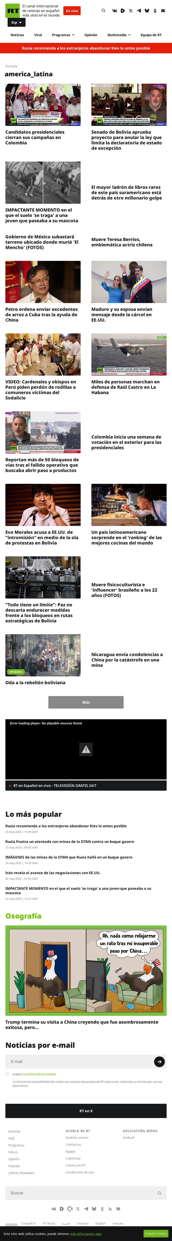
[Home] (12, 11)
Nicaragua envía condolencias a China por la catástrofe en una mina (127, 659)
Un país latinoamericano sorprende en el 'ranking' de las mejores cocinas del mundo (126, 537)
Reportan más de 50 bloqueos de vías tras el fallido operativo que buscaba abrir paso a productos (42, 465)
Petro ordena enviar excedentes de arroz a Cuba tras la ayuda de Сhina (41, 314)
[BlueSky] (146, 10)
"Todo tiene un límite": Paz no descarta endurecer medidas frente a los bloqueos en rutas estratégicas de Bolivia (39, 613)
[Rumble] (122, 10)
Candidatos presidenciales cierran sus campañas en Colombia (34, 137)
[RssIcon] (110, 1208)
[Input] (86, 1061)
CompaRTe (28, 1223)
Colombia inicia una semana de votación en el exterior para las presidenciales (126, 442)
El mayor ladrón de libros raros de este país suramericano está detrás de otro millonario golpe (126, 192)
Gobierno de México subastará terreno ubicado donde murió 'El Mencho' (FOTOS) (41, 242)
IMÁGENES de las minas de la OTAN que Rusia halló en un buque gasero (68, 857)
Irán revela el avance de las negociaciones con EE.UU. (53, 872)
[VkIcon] (114, 10)
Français (118, 1223)
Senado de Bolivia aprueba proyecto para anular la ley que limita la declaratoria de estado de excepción (126, 140)
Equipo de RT (151, 35)
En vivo (72, 10)
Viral (38, 35)
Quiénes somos (77, 1137)
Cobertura (73, 1158)
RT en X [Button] (86, 1110)
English (100, 1223)
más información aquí (85, 1233)
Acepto (34, 1074)
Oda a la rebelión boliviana (35, 683)
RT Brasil (49, 1223)
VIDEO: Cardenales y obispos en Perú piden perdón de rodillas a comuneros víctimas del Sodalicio (40, 390)
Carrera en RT (76, 1165)
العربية (66, 1223)
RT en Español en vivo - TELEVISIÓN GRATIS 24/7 (54, 785)
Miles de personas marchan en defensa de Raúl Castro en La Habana (125, 387)
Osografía (23, 916)
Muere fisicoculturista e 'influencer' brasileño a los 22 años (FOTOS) (124, 590)
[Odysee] (69, 1208)
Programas (63, 35)
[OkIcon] (155, 10)
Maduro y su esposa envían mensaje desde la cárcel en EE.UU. (121, 314)
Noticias (17, 35)
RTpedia (14, 1166)
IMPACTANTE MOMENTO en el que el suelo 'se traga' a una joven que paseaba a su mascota (41, 215)
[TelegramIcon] (138, 10)
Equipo (70, 1151)
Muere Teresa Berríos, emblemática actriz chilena (122, 242)
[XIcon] (130, 10)
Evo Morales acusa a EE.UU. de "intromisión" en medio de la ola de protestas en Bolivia (41, 537)
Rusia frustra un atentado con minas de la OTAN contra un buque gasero (69, 841)
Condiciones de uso (80, 1172)
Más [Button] (86, 702)
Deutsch (82, 1223)
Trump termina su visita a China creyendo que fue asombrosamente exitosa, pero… (81, 1024)
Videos (13, 1152)
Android (128, 1137)
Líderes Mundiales (21, 1172)
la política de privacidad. (39, 1074)
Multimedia (119, 35)
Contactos (73, 1144)
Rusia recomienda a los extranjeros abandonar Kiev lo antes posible (86, 48)
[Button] (103, 10)
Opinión (90, 35)
